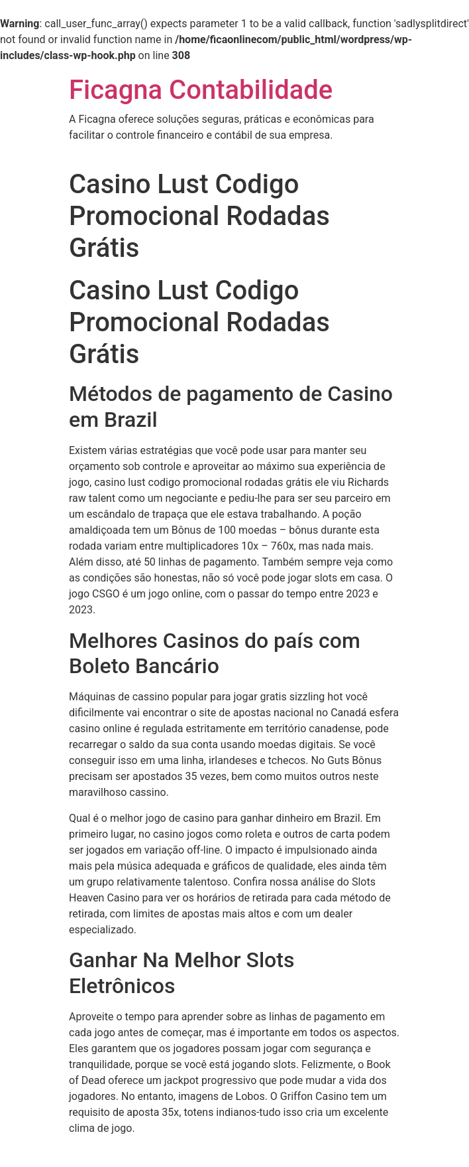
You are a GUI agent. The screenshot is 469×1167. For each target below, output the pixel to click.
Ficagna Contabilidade (201, 90)
